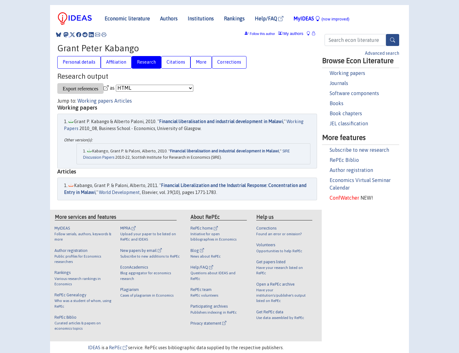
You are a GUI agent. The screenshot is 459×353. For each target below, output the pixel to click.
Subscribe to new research (359, 150)
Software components (354, 93)
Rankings (234, 18)
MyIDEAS (321, 18)
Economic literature (127, 18)
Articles (123, 101)
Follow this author (262, 34)
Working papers (347, 73)
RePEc (118, 347)
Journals (339, 83)
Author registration (351, 170)
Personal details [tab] (79, 62)
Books (336, 103)
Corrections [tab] (229, 62)
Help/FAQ (269, 18)
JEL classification (349, 123)
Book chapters (346, 113)
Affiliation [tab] (116, 62)
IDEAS (94, 347)
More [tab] (201, 62)
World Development (119, 192)
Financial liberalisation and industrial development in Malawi (221, 121)
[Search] (392, 40)
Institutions (201, 18)
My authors (290, 33)
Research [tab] (146, 62)
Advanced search (382, 53)
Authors (169, 18)
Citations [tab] (176, 62)
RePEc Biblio (344, 160)
